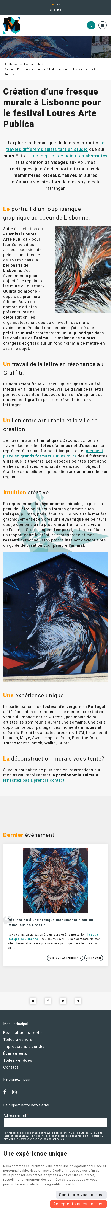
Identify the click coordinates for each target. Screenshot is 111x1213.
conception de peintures (70, 155)
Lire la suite (93, 958)
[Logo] (32, 25)
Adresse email (16, 1115)
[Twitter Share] (63, 1001)
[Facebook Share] (48, 1001)
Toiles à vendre (17, 1039)
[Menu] (102, 25)
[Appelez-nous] (91, 25)
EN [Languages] (58, 4)
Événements (32, 64)
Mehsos (11, 64)
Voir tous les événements (65, 958)
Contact (10, 1067)
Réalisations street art (24, 1032)
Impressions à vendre (24, 1046)
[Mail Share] (33, 1001)
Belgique (55, 9)
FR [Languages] (52, 4)
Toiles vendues (17, 1060)
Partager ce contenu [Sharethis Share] (78, 1001)
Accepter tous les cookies (78, 1204)
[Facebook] (6, 1092)
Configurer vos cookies (81, 1194)
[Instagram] (15, 1092)
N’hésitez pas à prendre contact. (34, 780)
